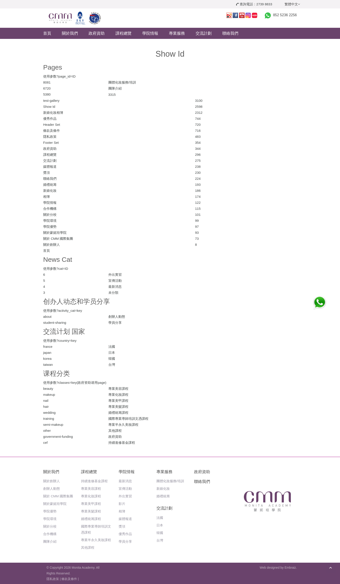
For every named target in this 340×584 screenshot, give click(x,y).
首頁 (47, 33)
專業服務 (177, 33)
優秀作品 (125, 534)
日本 (159, 525)
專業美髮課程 (91, 511)
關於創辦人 (51, 481)
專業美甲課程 (91, 504)
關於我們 (70, 33)
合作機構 (50, 534)
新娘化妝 (163, 488)
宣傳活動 (125, 488)
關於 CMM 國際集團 (58, 496)
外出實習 (125, 496)
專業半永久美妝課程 (96, 540)
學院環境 (50, 519)
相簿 (122, 511)
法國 (159, 518)
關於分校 (50, 526)
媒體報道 (125, 519)
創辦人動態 (51, 488)
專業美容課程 (91, 488)
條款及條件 (69, 579)
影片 (122, 504)
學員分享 (125, 541)
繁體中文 (292, 4)
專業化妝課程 (91, 496)
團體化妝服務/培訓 (170, 481)
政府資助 (97, 33)
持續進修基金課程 (94, 481)
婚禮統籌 (163, 496)
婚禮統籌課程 (91, 519)
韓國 (159, 533)
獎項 (122, 526)
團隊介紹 (50, 541)
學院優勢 (50, 511)
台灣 (159, 540)
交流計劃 (204, 33)
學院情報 (150, 33)
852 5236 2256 (285, 15)
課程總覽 (123, 33)
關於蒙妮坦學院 (55, 504)
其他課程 (87, 547)
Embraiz (290, 567)
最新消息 (125, 481)
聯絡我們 (230, 33)
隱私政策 (53, 579)
